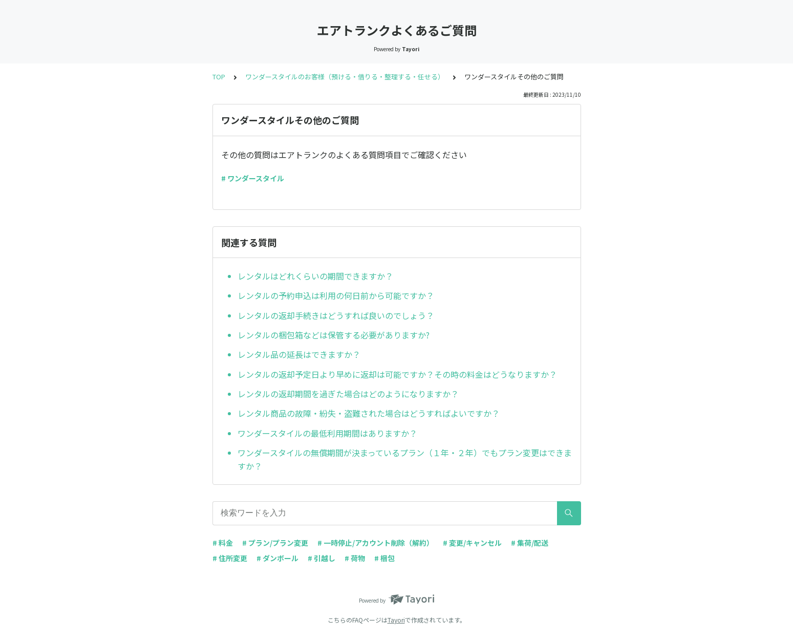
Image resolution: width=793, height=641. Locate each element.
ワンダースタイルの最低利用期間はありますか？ (327, 433)
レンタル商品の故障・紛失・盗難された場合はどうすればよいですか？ (369, 413)
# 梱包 (384, 558)
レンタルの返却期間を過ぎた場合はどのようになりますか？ (348, 394)
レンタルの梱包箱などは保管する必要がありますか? (334, 335)
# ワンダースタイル (252, 178)
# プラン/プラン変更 (275, 543)
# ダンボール (277, 558)
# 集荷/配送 (529, 543)
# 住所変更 (229, 558)
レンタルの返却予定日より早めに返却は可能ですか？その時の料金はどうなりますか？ (397, 374)
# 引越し (321, 558)
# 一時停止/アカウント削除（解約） (375, 543)
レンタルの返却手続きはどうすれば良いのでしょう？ (336, 315)
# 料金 (222, 543)
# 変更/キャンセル (472, 543)
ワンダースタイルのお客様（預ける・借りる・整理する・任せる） (344, 76)
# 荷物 (355, 558)
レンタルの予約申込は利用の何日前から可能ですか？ (336, 295)
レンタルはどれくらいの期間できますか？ (315, 276)
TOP (218, 76)
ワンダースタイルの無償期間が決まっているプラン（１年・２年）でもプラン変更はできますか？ (405, 459)
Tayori (396, 619)
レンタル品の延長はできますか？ (299, 354)
